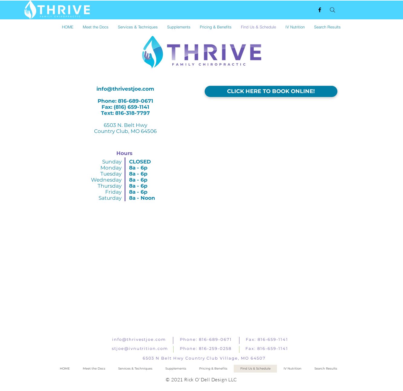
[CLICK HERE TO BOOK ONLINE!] (271, 91)
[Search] (332, 10)
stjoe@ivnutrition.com (140, 348)
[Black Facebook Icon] (320, 10)
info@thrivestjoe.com (125, 89)
